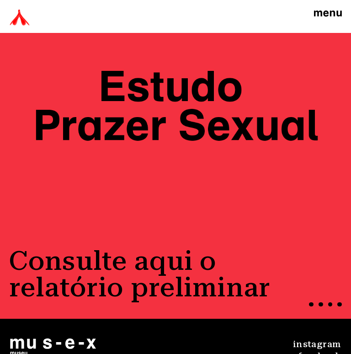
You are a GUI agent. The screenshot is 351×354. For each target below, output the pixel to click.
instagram (317, 344)
